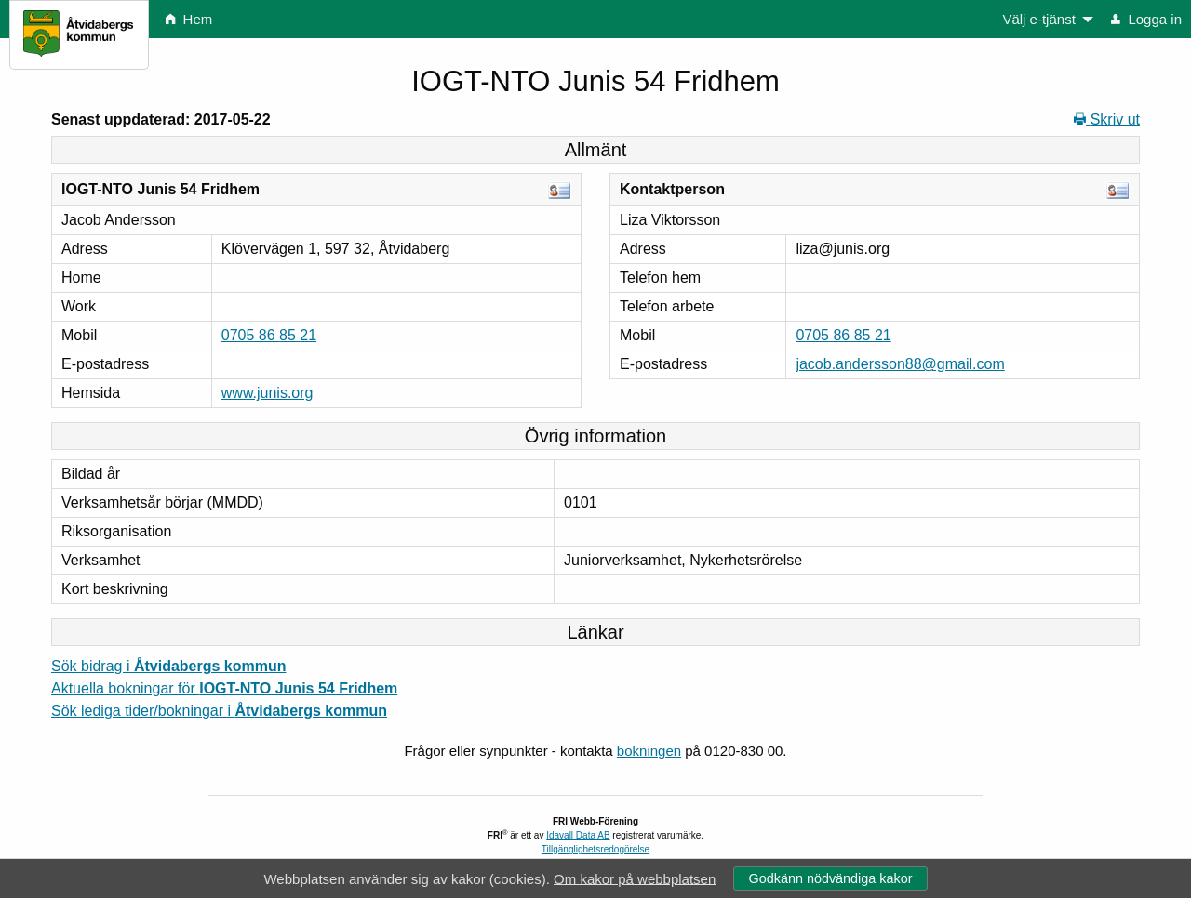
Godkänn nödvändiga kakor (830, 878)
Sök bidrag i (169, 666)
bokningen (649, 751)
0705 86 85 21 (268, 335)
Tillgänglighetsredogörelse (595, 849)
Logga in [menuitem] (1146, 19)
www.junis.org (267, 393)
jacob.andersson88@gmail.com (900, 364)
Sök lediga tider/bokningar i (219, 711)
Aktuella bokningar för (224, 688)
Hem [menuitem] (189, 19)
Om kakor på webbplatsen (635, 878)
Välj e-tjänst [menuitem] (1038, 19)
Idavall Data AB (577, 835)
